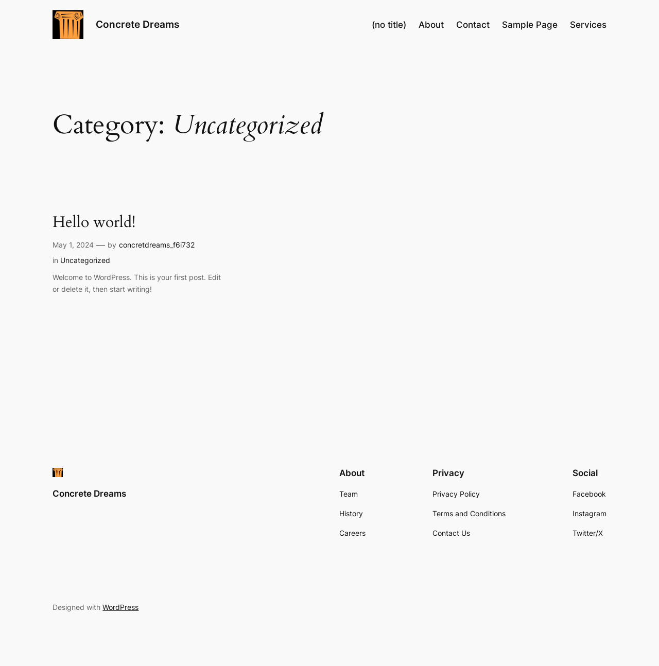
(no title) (389, 25)
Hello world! (94, 223)
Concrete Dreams (137, 24)
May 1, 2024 (73, 244)
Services (588, 25)
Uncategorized (85, 260)
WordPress (120, 607)
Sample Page (530, 25)
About (431, 25)
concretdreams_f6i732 (157, 244)
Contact (473, 25)
